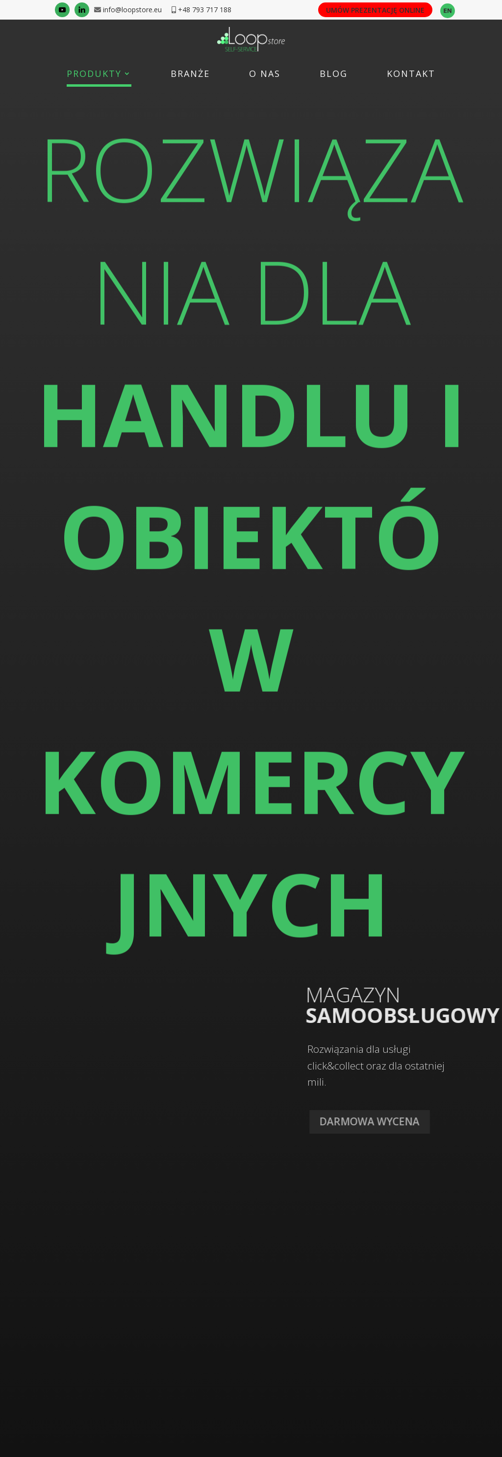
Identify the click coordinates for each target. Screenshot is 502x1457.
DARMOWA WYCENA (376, 1121)
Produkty (94, 74)
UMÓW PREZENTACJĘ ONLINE (375, 10)
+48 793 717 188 (204, 9)
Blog (334, 74)
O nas (264, 74)
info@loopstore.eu (131, 9)
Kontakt (411, 74)
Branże (190, 74)
